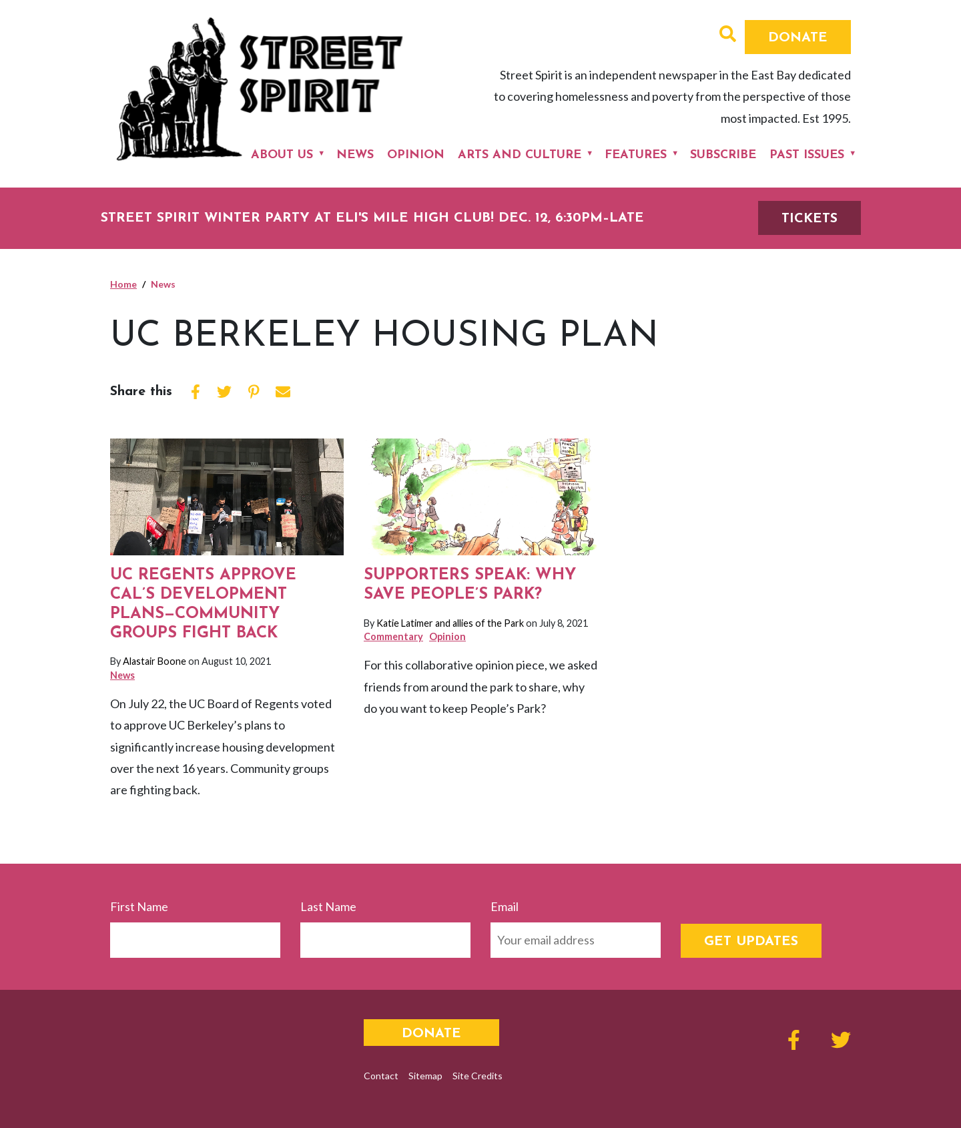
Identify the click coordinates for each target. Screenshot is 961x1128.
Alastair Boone (154, 661)
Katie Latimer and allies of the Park (450, 623)
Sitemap (425, 1075)
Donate (798, 38)
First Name (139, 906)
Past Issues (806, 155)
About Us (282, 155)
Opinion (415, 155)
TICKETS (809, 219)
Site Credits (477, 1075)
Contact (381, 1075)
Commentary (393, 636)
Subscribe (723, 155)
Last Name (328, 906)
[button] (728, 35)
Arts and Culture (519, 155)
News (355, 155)
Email (505, 906)
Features (636, 155)
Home (123, 284)
